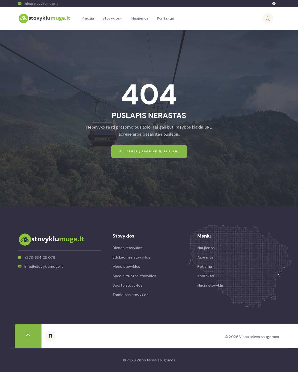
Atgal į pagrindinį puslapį (149, 151)
